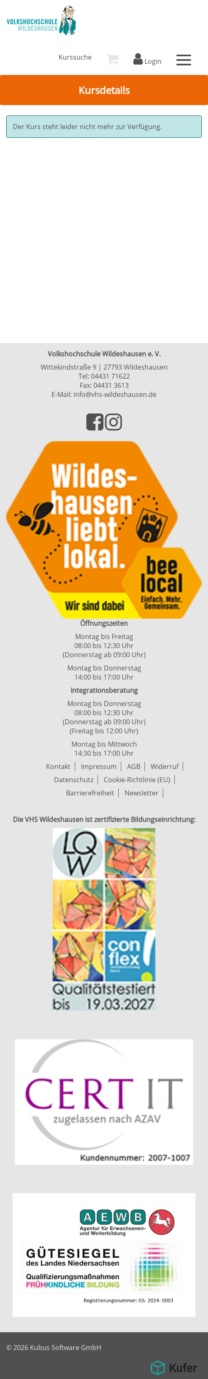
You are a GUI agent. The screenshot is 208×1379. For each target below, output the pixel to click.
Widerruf (165, 766)
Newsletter (142, 793)
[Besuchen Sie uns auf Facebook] (95, 426)
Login (147, 61)
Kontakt (58, 766)
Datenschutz (73, 779)
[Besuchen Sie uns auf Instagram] (113, 426)
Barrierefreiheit (90, 793)
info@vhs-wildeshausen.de (115, 394)
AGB (133, 766)
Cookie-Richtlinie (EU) (137, 779)
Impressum (99, 766)
